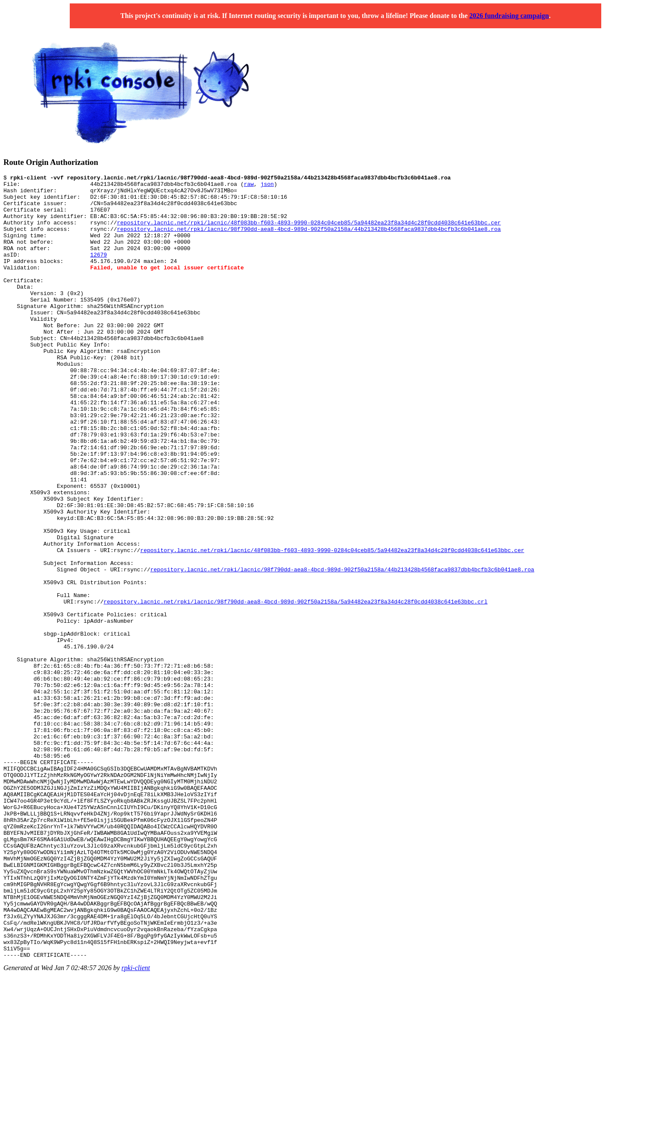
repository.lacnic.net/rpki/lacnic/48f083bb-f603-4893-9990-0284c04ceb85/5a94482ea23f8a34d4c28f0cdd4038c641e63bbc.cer (309, 232)
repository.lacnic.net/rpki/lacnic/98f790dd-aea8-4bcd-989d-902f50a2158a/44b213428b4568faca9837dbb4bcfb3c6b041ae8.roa (309, 240)
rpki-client (136, 1124)
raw (249, 186)
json (267, 186)
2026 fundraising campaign (509, 15)
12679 (98, 271)
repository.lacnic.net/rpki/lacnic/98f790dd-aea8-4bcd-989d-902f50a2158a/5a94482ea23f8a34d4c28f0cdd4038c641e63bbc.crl (295, 687)
